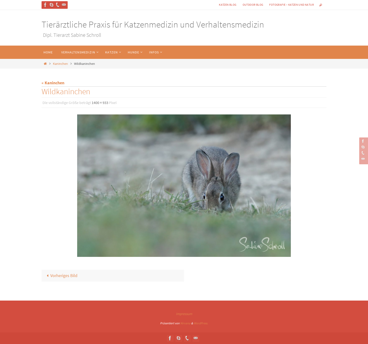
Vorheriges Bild (60, 275)
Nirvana (185, 323)
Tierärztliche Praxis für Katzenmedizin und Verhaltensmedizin (153, 24)
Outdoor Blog (253, 4)
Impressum (184, 313)
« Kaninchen (53, 82)
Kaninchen (60, 63)
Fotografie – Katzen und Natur (291, 4)
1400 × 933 (100, 102)
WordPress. (201, 323)
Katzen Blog (227, 4)
